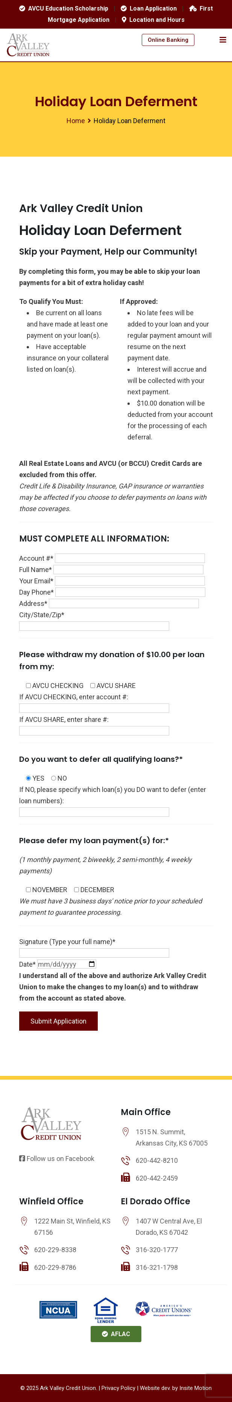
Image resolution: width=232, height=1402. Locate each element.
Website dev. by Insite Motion (176, 1388)
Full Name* (111, 570)
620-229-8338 (55, 1250)
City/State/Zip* (94, 620)
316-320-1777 (157, 1250)
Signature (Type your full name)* (94, 947)
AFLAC (116, 1334)
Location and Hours (153, 19)
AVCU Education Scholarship (63, 8)
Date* (57, 964)
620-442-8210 (157, 1160)
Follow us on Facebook (56, 1158)
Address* (109, 603)
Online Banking (168, 40)
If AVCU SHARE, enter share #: (94, 725)
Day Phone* (112, 592)
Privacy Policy (118, 1388)
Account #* (112, 558)
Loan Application (149, 8)
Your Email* (112, 581)
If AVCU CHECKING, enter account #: (94, 702)
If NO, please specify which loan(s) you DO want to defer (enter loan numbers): (112, 801)
